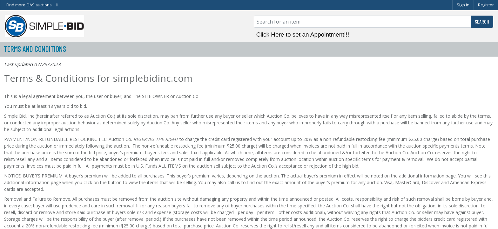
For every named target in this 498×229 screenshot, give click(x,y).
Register (486, 5)
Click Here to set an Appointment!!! (302, 34)
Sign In (463, 5)
